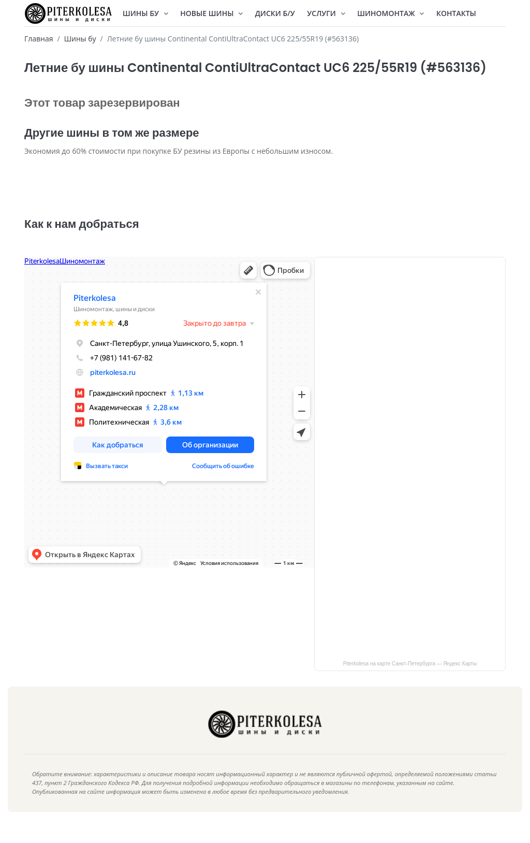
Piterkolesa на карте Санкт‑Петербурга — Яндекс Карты (410, 679)
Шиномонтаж (390, 13)
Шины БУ (145, 13)
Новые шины (211, 13)
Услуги (326, 13)
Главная (38, 38)
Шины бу (80, 38)
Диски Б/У (275, 13)
